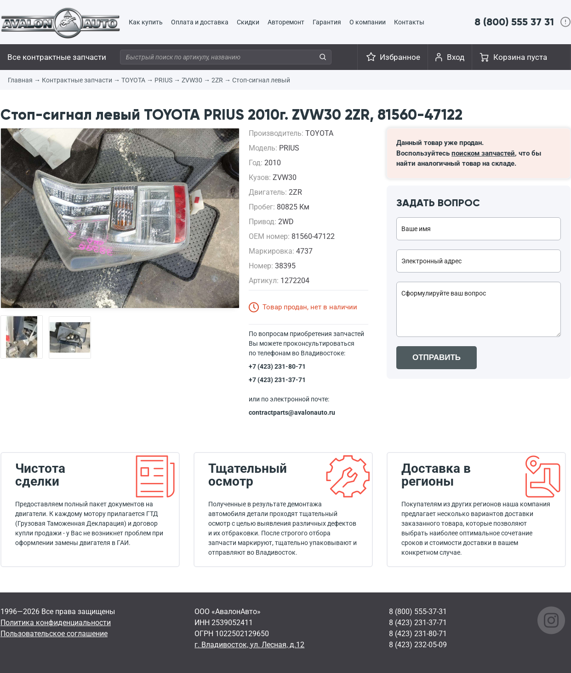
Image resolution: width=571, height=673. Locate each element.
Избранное (400, 57)
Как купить (146, 22)
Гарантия (327, 22)
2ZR (217, 80)
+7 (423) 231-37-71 (277, 379)
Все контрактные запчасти (56, 57)
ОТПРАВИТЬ (436, 357)
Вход (455, 57)
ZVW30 (192, 80)
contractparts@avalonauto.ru (292, 412)
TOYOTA (133, 80)
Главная (20, 80)
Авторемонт (286, 22)
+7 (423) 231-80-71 (277, 366)
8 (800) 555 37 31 (514, 22)
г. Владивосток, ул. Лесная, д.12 (249, 644)
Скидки (248, 22)
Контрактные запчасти (77, 80)
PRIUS (163, 80)
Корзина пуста (520, 57)
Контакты (409, 22)
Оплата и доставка (199, 22)
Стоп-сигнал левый (261, 80)
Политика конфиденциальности (55, 622)
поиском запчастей (483, 153)
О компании (367, 22)
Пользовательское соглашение (54, 633)
